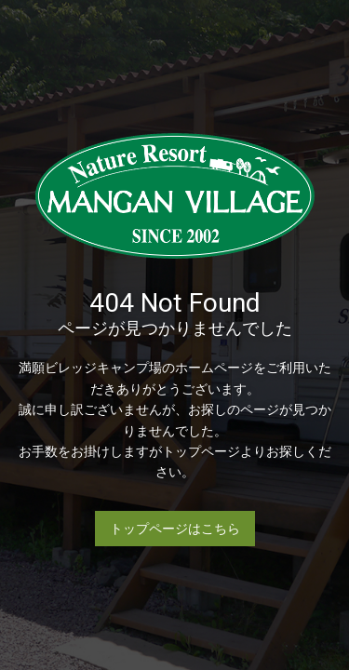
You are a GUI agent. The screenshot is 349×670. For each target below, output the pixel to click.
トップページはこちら (175, 528)
